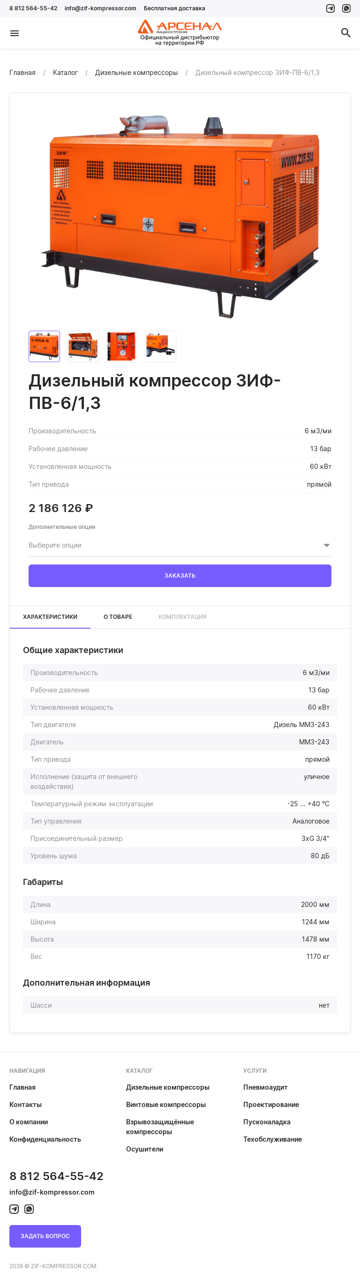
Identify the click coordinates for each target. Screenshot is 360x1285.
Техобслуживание (272, 1139)
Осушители (144, 1149)
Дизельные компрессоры (168, 1087)
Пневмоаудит (265, 1087)
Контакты (25, 1104)
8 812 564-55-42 (33, 8)
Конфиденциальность (45, 1139)
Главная (22, 1087)
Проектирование (271, 1104)
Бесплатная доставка (174, 8)
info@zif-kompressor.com (100, 8)
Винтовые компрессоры (166, 1104)
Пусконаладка (267, 1122)
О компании (28, 1122)
